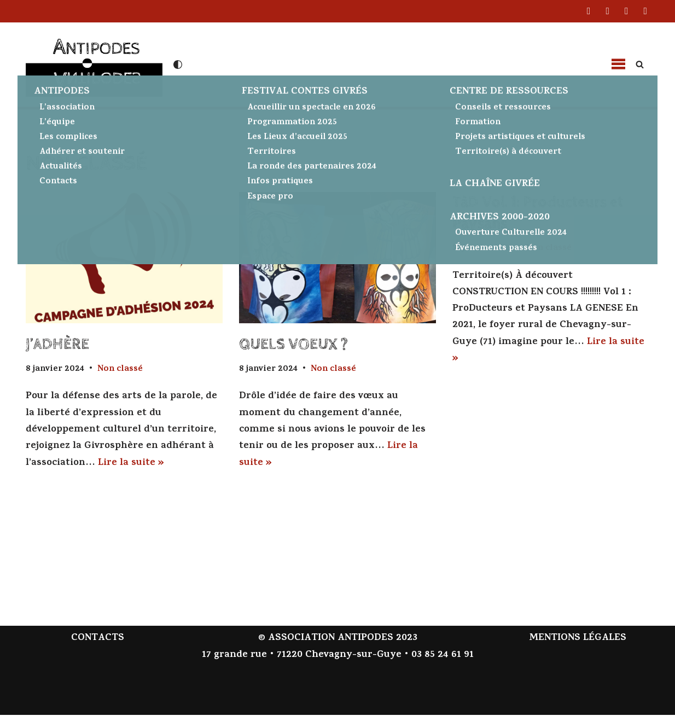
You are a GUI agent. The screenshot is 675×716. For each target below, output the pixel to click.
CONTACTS (97, 640)
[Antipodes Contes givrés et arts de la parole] (94, 63)
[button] (618, 64)
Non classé (121, 369)
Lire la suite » (131, 464)
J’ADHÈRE (57, 344)
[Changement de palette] (177, 64)
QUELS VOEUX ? (293, 344)
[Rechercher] (640, 64)
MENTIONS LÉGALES (577, 640)
